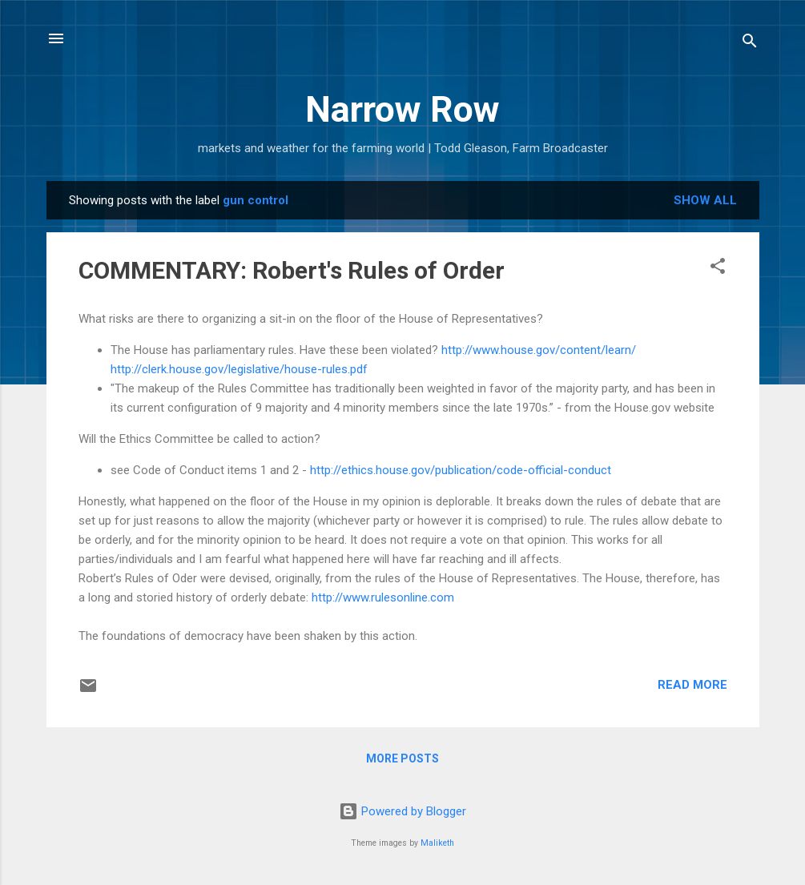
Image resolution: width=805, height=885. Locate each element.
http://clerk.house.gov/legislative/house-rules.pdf (239, 369)
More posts (402, 758)
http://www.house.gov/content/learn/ (538, 350)
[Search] (749, 43)
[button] (717, 268)
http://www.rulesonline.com (383, 597)
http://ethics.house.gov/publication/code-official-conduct (460, 470)
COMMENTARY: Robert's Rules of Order (291, 270)
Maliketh (437, 843)
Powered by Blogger (402, 811)
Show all (705, 200)
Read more (692, 685)
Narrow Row (402, 109)
